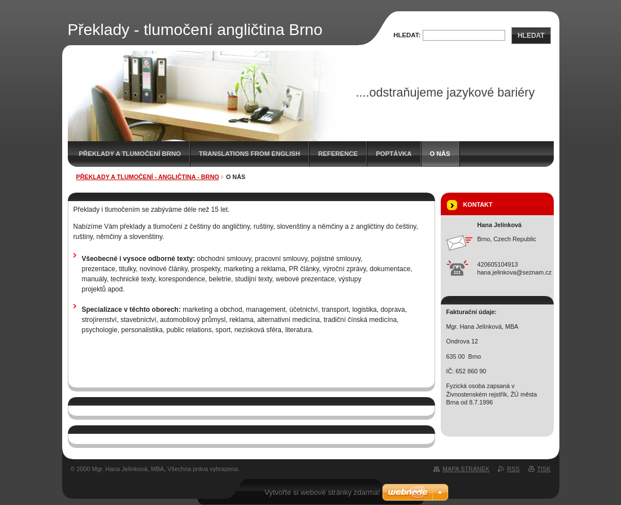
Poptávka (393, 153)
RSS (513, 468)
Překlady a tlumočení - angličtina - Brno (147, 176)
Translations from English (249, 153)
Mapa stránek (465, 468)
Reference (338, 153)
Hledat (531, 36)
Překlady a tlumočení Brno (130, 153)
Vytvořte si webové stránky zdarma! (322, 492)
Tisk (544, 468)
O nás (440, 153)
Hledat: (406, 35)
